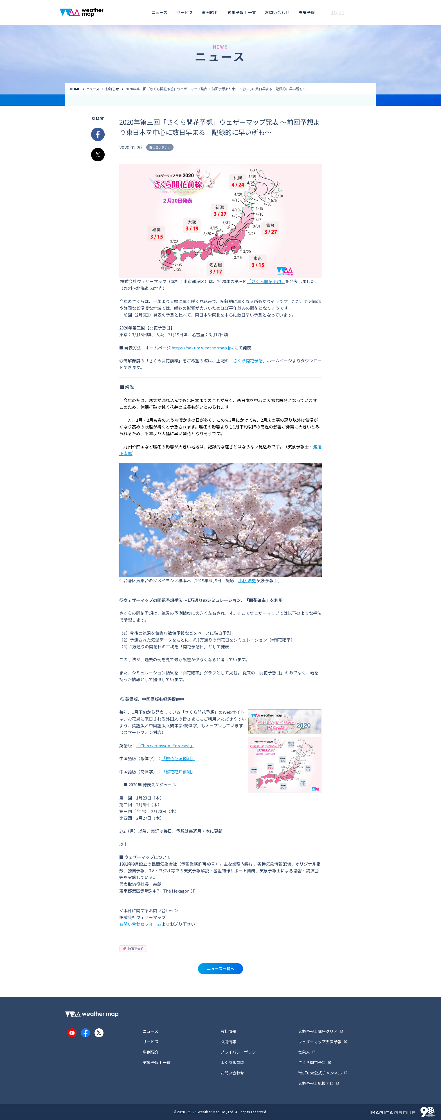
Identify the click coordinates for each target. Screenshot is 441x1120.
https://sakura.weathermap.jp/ (202, 348)
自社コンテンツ (160, 147)
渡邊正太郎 (133, 948)
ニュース (160, 12)
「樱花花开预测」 (178, 771)
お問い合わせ (277, 12)
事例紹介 (210, 12)
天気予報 (307, 12)
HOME (75, 88)
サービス (185, 12)
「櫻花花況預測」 (178, 758)
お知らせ (112, 88)
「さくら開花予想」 (266, 281)
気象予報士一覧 (241, 12)
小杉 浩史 (247, 580)
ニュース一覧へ (220, 968)
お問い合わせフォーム (140, 924)
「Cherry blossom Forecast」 (165, 745)
